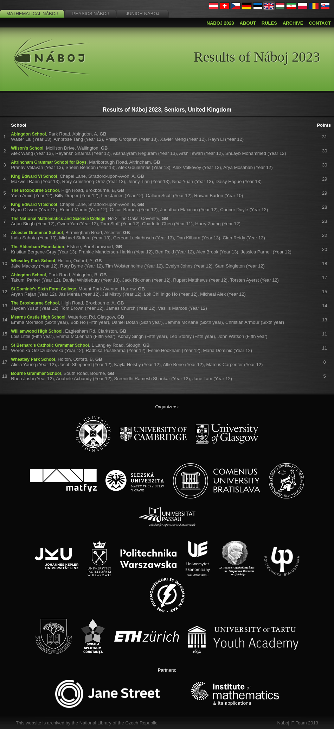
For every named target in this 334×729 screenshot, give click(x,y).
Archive (293, 23)
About (248, 23)
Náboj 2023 (220, 23)
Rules (269, 23)
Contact (320, 23)
